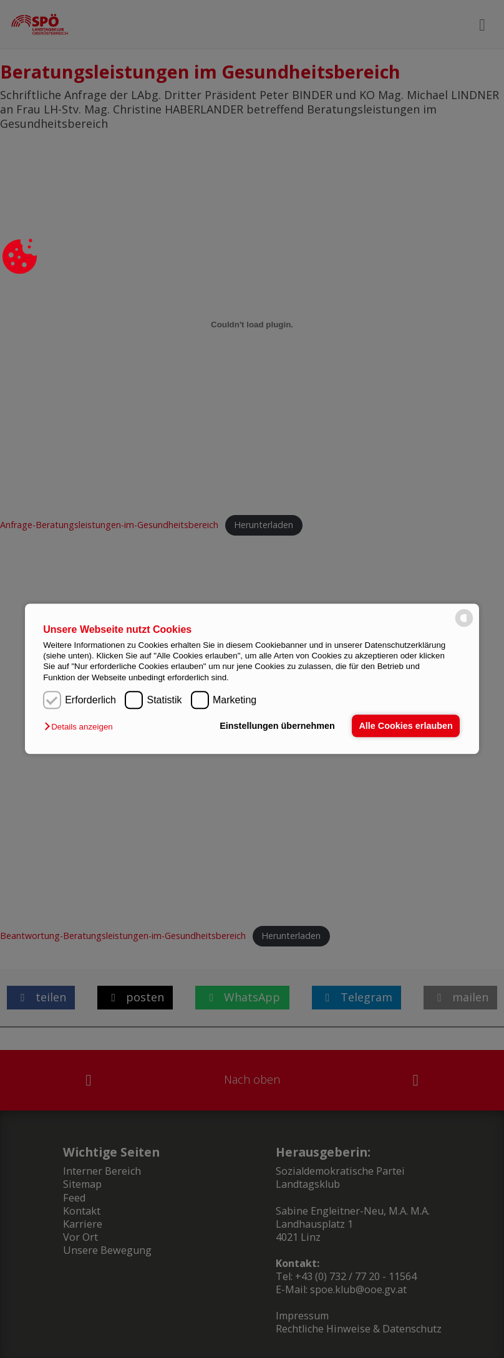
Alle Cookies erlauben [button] (405, 726)
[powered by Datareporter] (464, 626)
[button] (81, 727)
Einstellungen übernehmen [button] (276, 726)
